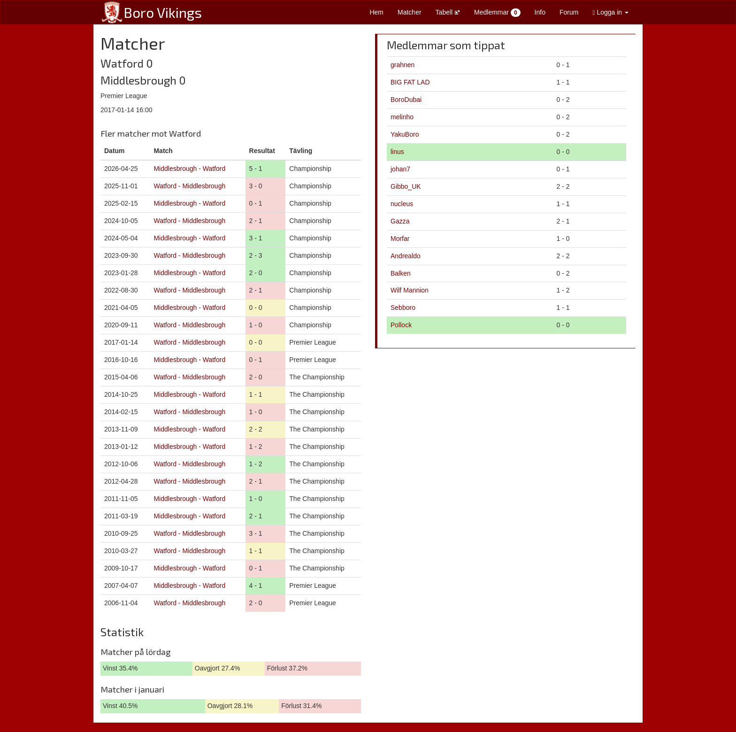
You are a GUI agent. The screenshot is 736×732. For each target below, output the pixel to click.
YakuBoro (405, 134)
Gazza (400, 221)
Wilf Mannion (410, 290)
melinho (402, 117)
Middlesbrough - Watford (189, 168)
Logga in (610, 12)
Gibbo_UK (406, 186)
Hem (376, 12)
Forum (569, 12)
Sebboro (403, 307)
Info (540, 12)
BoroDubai (406, 99)
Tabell (448, 12)
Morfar (400, 238)
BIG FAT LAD (410, 82)
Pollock (401, 325)
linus (397, 151)
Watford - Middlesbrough (189, 186)
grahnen (402, 65)
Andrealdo (406, 256)
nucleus (402, 204)
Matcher (410, 12)
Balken (401, 273)
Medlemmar (497, 12)
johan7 (400, 169)
